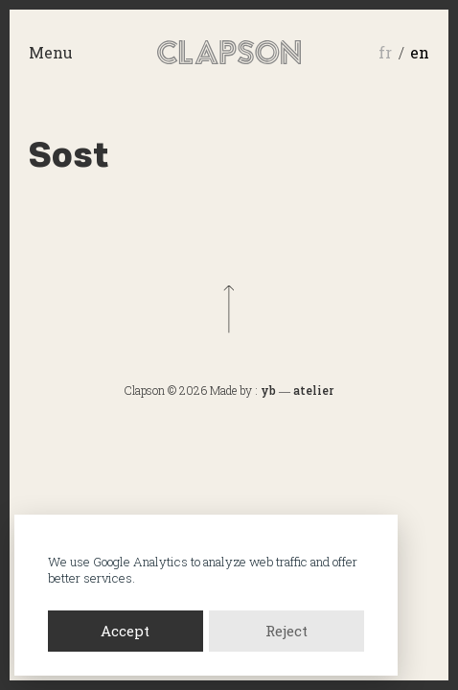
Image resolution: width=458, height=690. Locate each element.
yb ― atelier (297, 390)
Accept (125, 630)
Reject (286, 630)
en (419, 52)
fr (385, 52)
